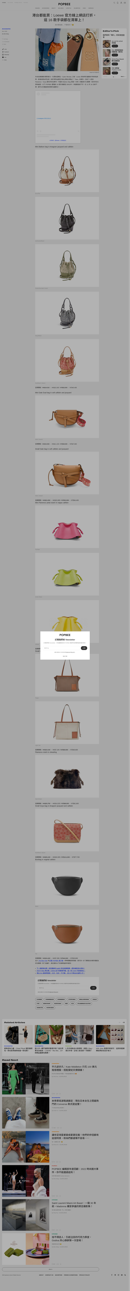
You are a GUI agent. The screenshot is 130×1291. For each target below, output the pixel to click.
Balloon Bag (84, 999)
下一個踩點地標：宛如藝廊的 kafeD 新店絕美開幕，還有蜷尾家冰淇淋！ (61, 968)
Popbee (4, 2)
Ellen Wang (6, 33)
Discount (47, 1003)
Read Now (115, 45)
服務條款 (51, 992)
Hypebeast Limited (8, 1275)
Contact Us (49, 1275)
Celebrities (55, 1063)
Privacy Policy (84, 1275)
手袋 (38, 1003)
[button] (123, 76)
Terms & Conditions (71, 1275)
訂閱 (93, 988)
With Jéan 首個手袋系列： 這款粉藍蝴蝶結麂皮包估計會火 (110, 1050)
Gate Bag (58, 1003)
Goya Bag (50, 1007)
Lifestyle (55, 1199)
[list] (67, 50)
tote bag (72, 999)
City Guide (10, 2)
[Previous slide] (120, 1022)
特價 (66, 1003)
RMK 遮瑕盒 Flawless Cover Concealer (116, 69)
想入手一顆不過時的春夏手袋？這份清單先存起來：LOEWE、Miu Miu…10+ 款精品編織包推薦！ (49, 1051)
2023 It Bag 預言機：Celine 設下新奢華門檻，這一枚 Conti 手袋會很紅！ (61, 971)
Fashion (54, 1165)
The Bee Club (42, 960)
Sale (95, 999)
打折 (73, 1003)
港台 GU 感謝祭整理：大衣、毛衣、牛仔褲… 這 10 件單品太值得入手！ (61, 973)
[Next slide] (124, 1022)
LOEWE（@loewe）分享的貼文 (58, 140)
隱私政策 (56, 992)
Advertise (58, 1275)
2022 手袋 (40, 1007)
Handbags (50, 999)
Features (68, 1046)
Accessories (6, 28)
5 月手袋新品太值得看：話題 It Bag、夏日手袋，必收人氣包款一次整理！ (79, 1050)
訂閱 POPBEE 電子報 (56, 960)
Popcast (26, 2)
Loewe (39, 999)
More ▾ (50, 1269)
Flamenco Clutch (84, 1003)
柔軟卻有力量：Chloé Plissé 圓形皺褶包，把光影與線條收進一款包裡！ (18, 1050)
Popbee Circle (18, 2)
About (41, 1275)
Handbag (61, 999)
